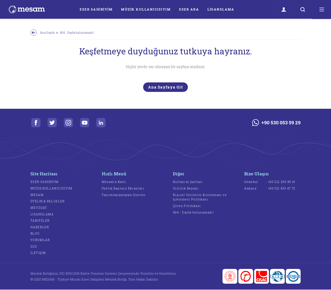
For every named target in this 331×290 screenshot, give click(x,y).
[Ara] (302, 9)
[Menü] (321, 9)
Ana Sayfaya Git (165, 87)
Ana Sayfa (47, 33)
